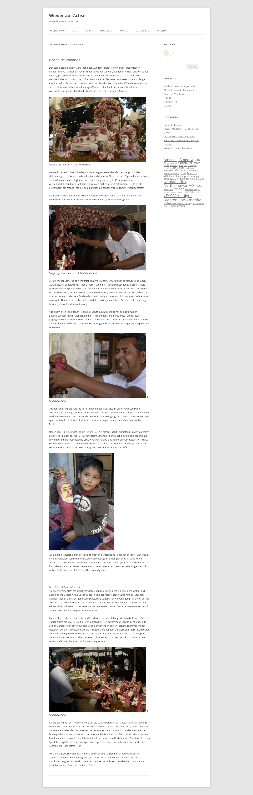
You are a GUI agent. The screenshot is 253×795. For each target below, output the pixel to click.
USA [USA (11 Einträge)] (168, 195)
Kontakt (124, 30)
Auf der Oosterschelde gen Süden (180, 86)
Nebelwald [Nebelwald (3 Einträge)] (199, 179)
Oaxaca (167, 105)
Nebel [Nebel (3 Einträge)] (192, 179)
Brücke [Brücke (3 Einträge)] (166, 165)
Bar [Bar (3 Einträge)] (195, 160)
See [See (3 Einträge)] (198, 190)
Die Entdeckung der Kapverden (179, 90)
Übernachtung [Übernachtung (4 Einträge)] (177, 205)
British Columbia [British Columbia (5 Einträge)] (189, 163)
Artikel (88, 30)
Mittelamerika (170, 101)
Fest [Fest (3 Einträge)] (185, 165)
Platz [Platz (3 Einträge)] (171, 190)
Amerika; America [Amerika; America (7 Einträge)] (178, 159)
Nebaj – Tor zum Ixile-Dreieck (178, 148)
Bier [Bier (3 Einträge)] (176, 163)
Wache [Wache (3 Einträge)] (175, 203)
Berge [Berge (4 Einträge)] (167, 163)
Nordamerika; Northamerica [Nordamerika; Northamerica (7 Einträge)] (175, 183)
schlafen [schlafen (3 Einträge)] (193, 190)
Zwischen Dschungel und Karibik (179, 136)
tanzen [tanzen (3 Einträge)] (196, 192)
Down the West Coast (174, 93)
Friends (167, 97)
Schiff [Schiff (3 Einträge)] (187, 190)
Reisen (75, 30)
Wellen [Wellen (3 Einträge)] (166, 206)
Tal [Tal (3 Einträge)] (191, 192)
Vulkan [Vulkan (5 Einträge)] (168, 203)
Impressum (162, 30)
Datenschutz (142, 30)
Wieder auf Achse (67, 15)
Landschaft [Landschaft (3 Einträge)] (190, 171)
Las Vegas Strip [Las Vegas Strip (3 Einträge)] (180, 174)
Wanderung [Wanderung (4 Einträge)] (185, 203)
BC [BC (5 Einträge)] (199, 160)
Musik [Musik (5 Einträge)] (174, 178)
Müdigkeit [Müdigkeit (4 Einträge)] (184, 178)
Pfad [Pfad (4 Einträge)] (166, 189)
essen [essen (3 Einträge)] (181, 165)
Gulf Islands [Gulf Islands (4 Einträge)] (178, 167)
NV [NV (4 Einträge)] (189, 185)
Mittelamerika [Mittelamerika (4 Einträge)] (171, 176)
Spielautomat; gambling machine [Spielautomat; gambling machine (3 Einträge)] (177, 192)
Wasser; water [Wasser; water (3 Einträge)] (198, 203)
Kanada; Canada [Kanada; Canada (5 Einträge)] (174, 170)
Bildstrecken (106, 30)
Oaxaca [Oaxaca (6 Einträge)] (196, 185)
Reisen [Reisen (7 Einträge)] (179, 188)
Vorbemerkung (57, 30)
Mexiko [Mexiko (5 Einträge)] (192, 173)
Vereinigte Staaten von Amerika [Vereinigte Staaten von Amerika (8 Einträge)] (182, 197)
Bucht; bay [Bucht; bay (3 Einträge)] (174, 165)
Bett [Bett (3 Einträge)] (172, 163)
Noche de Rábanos (64, 59)
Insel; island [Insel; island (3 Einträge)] (189, 168)
